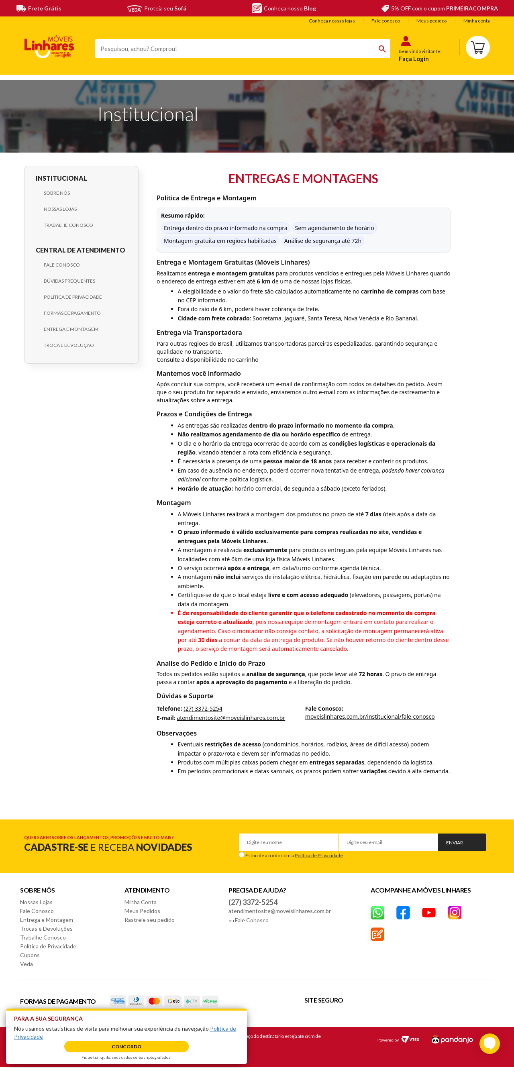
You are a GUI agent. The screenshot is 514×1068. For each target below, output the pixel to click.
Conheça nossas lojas (332, 21)
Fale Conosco (62, 265)
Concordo (126, 1047)
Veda (26, 963)
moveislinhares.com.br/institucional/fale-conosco (370, 716)
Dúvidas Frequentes (69, 281)
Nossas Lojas (60, 209)
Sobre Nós (57, 193)
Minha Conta (140, 902)
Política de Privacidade (73, 297)
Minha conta (476, 21)
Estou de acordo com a (294, 855)
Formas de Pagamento (72, 313)
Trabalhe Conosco (68, 225)
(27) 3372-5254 (203, 708)
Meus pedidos (431, 21)
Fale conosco (385, 21)
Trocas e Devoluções (46, 928)
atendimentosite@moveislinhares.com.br (231, 718)
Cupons (30, 955)
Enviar (454, 843)
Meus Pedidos (142, 910)
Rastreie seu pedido (149, 919)
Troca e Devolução (69, 345)
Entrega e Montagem (71, 329)
